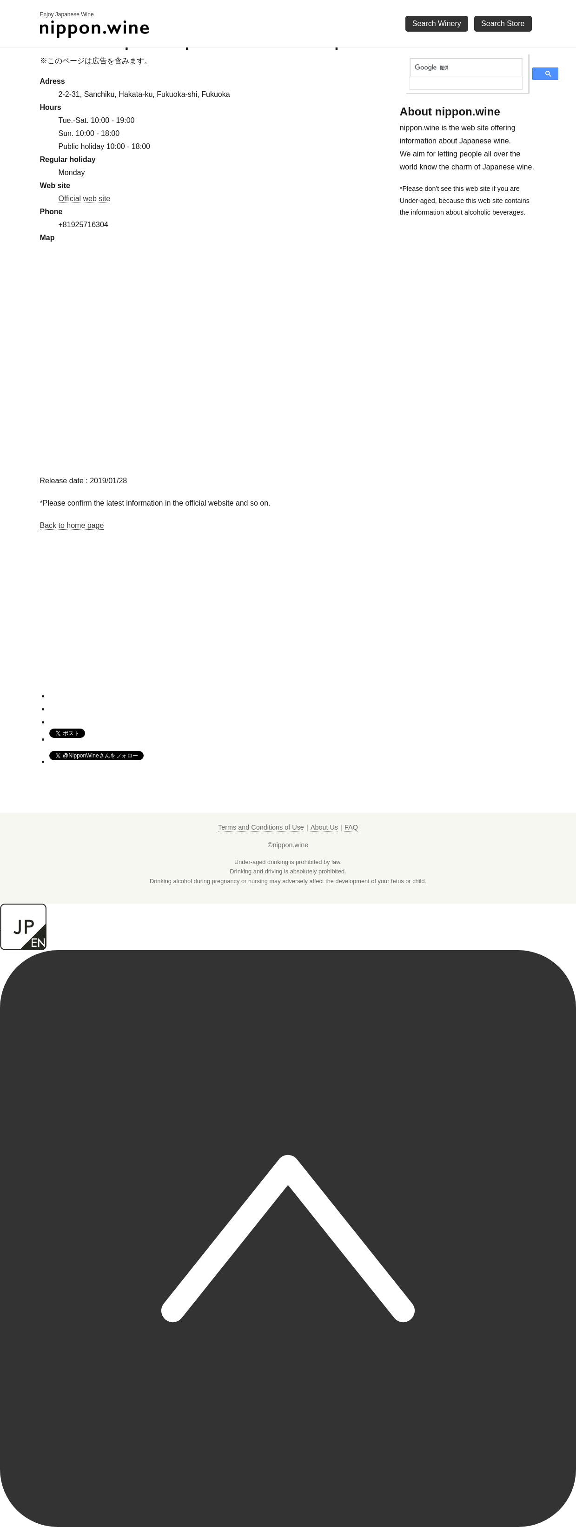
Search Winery (436, 23)
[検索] (466, 67)
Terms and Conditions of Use (261, 827)
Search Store (502, 23)
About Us (324, 827)
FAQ (351, 827)
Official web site (85, 199)
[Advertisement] (216, 625)
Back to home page (72, 525)
